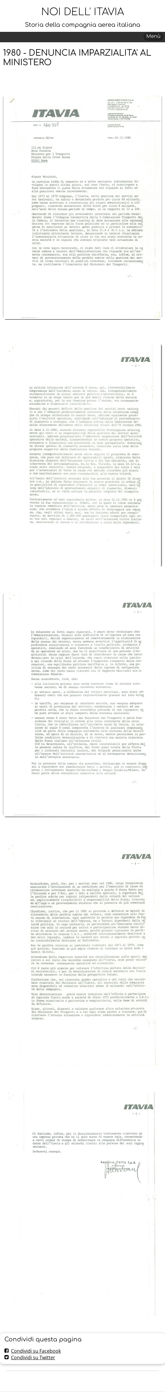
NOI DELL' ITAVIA (82, 12)
